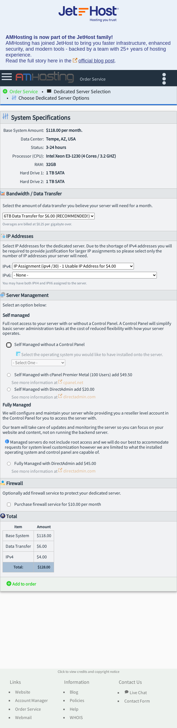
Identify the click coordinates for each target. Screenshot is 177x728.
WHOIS (76, 717)
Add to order (21, 584)
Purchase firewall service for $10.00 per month (57, 504)
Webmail (23, 717)
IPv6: (80, 275)
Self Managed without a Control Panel (49, 344)
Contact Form (137, 701)
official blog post (94, 61)
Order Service (20, 92)
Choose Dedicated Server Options (50, 98)
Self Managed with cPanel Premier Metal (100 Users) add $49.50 (73, 374)
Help (74, 709)
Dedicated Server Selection (78, 92)
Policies (77, 700)
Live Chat (135, 692)
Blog (74, 692)
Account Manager (31, 700)
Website (22, 692)
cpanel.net (70, 382)
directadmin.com (77, 396)
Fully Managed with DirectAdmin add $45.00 (55, 463)
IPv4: (68, 266)
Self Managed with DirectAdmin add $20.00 (54, 389)
